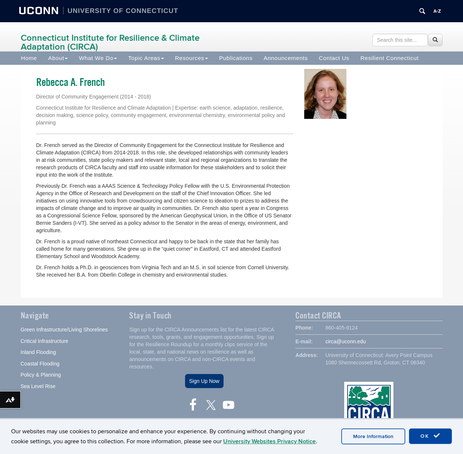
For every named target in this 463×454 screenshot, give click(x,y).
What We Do (98, 58)
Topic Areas (146, 58)
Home (29, 58)
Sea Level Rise (38, 387)
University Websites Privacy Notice (269, 441)
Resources (191, 58)
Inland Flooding (38, 353)
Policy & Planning (41, 375)
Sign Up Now (204, 382)
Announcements (286, 58)
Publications (235, 58)
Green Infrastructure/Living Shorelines (64, 330)
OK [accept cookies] (430, 436)
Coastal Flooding (40, 364)
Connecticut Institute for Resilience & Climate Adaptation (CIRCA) (110, 42)
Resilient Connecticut (389, 58)
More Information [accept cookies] (373, 436)
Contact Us (334, 58)
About (58, 58)
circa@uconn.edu (345, 342)
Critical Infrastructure (44, 342)
